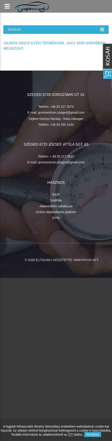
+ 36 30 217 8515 (62, 156)
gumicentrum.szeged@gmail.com (61, 112)
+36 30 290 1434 (62, 124)
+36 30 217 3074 (62, 106)
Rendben (92, 434)
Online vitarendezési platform (56, 212)
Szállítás (56, 200)
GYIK (56, 218)
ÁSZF (56, 194)
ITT (70, 434)
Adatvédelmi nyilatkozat (56, 206)
